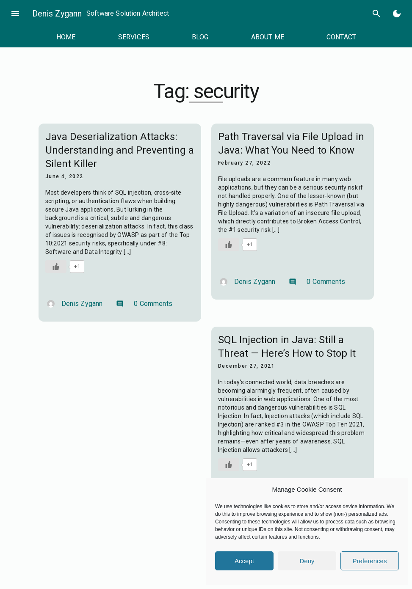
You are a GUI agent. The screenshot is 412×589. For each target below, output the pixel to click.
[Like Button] (55, 266)
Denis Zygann (57, 13)
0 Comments (144, 304)
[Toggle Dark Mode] (397, 13)
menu (15, 13)
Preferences (370, 560)
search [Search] (376, 13)
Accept (244, 560)
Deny (306, 560)
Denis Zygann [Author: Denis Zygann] (75, 304)
